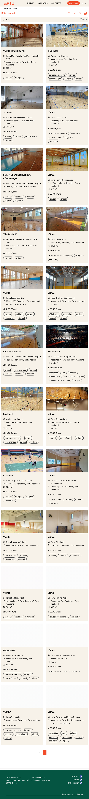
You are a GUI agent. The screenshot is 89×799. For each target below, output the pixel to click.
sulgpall (68, 79)
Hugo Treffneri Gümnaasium (63, 298)
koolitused (68, 376)
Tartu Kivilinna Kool (59, 117)
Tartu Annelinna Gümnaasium (19, 117)
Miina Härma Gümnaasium (62, 180)
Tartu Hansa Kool (58, 239)
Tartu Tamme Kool (59, 598)
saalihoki (63, 133)
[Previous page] (40, 752)
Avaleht (4, 8)
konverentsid (54, 376)
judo (63, 373)
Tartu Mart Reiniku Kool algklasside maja (21, 240)
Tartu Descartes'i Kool (15, 542)
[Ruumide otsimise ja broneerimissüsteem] (7, 3)
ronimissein (75, 555)
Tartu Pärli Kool (57, 542)
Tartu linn (77, 776)
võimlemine (30, 136)
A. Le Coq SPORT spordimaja (63, 356)
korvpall (8, 78)
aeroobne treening (57, 75)
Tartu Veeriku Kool (14, 717)
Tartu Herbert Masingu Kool (63, 655)
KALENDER (43, 3)
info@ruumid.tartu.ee (41, 780)
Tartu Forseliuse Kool (15, 298)
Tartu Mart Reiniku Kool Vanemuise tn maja (22, 57)
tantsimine (53, 141)
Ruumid (13, 8)
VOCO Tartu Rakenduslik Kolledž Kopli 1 (23, 183)
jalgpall (8, 136)
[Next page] (49, 752)
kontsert (72, 373)
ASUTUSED (56, 3)
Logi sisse (73, 3)
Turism (78, 779)
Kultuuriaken (75, 782)
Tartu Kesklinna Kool (15, 598)
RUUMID (30, 3)
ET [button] (84, 3)
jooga (64, 733)
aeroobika (53, 373)
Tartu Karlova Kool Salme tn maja (65, 717)
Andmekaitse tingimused (72, 794)
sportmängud (55, 79)
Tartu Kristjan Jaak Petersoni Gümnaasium (63, 481)
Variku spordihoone (59, 56)
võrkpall (18, 78)
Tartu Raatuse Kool (59, 419)
